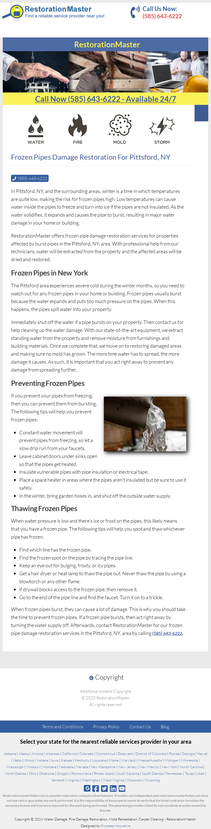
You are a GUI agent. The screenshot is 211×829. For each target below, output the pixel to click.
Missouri (33, 767)
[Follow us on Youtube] (122, 788)
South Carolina (127, 773)
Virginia (73, 780)
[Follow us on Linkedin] (113, 788)
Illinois (29, 760)
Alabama (10, 753)
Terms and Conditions (62, 726)
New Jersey (127, 767)
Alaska (24, 753)
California (69, 753)
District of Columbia (150, 753)
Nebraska (66, 767)
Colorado (86, 753)
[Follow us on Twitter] (104, 788)
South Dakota (152, 773)
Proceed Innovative (116, 825)
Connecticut (105, 753)
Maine (114, 760)
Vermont (58, 780)
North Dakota (15, 773)
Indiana (42, 760)
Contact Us (140, 726)
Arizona (37, 753)
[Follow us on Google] (87, 788)
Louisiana (99, 760)
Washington (91, 780)
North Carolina (191, 767)
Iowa (54, 760)
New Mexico (149, 767)
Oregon (63, 773)
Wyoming (152, 780)
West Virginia (113, 780)
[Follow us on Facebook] (95, 788)
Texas (189, 773)
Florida (174, 753)
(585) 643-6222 (162, 15)
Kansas (66, 760)
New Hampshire (103, 767)
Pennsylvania (81, 773)
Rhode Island (104, 773)
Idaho (17, 760)
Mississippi (15, 767)
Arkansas (52, 753)
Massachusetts (150, 760)
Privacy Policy (106, 726)
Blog (165, 726)
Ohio (32, 773)
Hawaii (202, 753)
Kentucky (82, 760)
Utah (200, 773)
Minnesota (189, 760)
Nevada (82, 767)
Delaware (125, 753)
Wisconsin (135, 780)
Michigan (172, 760)
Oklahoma (46, 773)
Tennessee (173, 773)
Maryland (128, 760)
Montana (49, 767)
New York (169, 767)
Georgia (188, 753)
